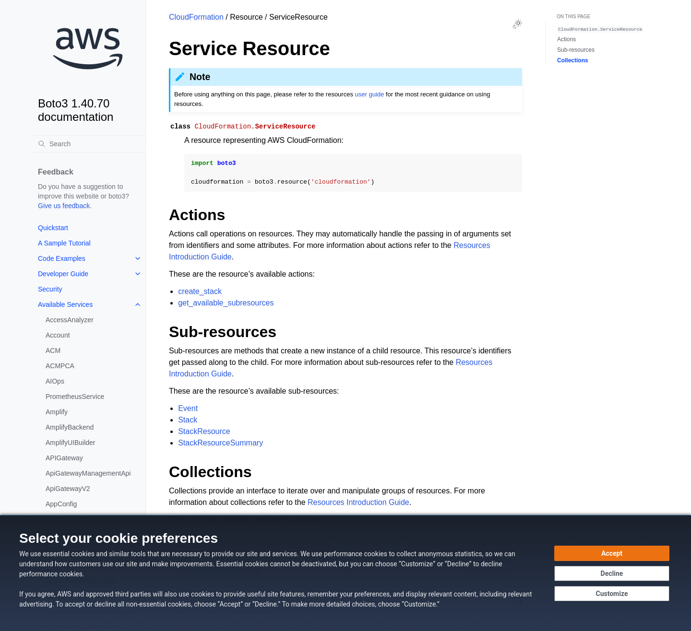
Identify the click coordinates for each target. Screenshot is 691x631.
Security (50, 289)
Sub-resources (576, 50)
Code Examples (61, 258)
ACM (53, 350)
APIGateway (64, 458)
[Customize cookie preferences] (611, 593)
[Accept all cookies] (611, 553)
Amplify (57, 412)
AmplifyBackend (70, 427)
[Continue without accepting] (611, 573)
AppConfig (61, 504)
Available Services (65, 304)
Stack (187, 420)
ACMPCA (60, 366)
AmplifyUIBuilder (70, 442)
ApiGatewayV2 (68, 488)
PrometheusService (75, 396)
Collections (572, 60)
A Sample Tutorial (64, 243)
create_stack (200, 291)
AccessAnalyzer (70, 320)
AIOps (55, 381)
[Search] (87, 143)
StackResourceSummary (220, 443)
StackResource (204, 431)
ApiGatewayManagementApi (88, 473)
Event (188, 408)
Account (58, 335)
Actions (566, 39)
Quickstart (53, 228)
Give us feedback (64, 206)
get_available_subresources (226, 303)
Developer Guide (63, 274)
